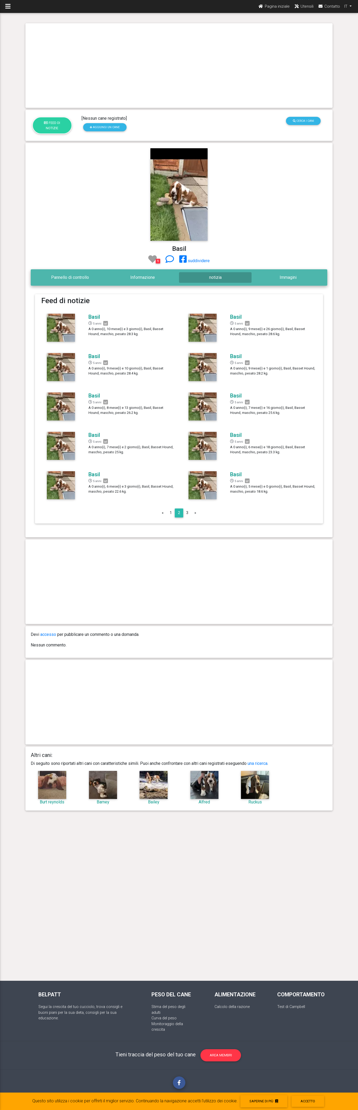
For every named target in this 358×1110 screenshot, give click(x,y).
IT (346, 8)
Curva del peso (164, 1018)
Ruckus (255, 801)
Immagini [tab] (288, 277)
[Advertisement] (179, 66)
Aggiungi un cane (105, 127)
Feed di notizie (52, 125)
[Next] (195, 512)
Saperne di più (263, 1101)
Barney (103, 801)
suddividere (194, 260)
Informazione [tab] (142, 277)
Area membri (221, 1055)
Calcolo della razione (232, 1007)
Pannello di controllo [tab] (70, 277)
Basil (94, 317)
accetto (308, 1101)
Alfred (204, 801)
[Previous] (163, 512)
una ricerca (257, 763)
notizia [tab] (215, 277)
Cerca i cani (303, 121)
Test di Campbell (291, 1007)
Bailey (153, 801)
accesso (48, 634)
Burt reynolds (52, 801)
